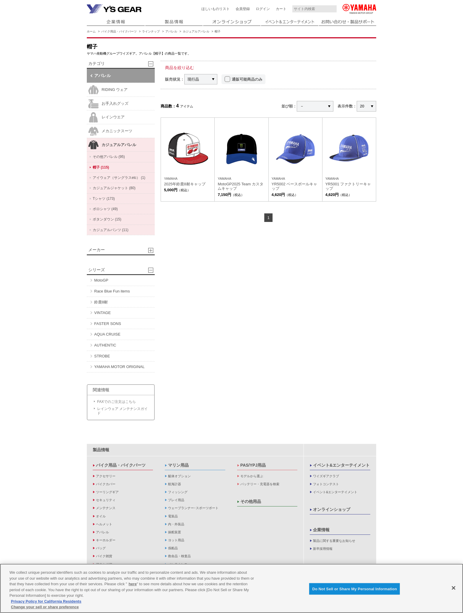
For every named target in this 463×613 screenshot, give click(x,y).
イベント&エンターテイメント (341, 465)
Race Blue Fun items (112, 291)
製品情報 (101, 449)
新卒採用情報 (322, 548)
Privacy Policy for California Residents (46, 602)
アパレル (171, 31)
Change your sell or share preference (45, 608)
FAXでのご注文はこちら (116, 402)
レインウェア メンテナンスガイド (122, 411)
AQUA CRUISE (107, 334)
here (132, 585)
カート (281, 9)
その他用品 (250, 501)
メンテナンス (105, 508)
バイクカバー (105, 484)
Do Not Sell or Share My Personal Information (354, 589)
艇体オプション (179, 476)
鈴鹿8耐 (101, 302)
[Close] (453, 588)
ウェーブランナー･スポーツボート (193, 508)
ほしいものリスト (215, 9)
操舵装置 (174, 532)
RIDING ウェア (108, 90)
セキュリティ (105, 500)
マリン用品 (178, 465)
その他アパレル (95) (109, 157)
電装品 (173, 516)
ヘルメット (104, 524)
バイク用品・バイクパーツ (119, 31)
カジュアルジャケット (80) (114, 188)
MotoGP (101, 280)
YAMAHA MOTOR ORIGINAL (119, 366)
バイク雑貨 (104, 556)
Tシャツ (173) (104, 199)
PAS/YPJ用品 (253, 465)
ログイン (263, 9)
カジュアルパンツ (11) (110, 230)
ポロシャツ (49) (105, 209)
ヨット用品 (176, 540)
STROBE (102, 356)
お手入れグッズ (108, 104)
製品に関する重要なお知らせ (334, 540)
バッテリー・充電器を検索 (259, 484)
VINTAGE (102, 312)
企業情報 (321, 529)
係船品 (173, 548)
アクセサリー (105, 476)
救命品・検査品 (179, 556)
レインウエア (106, 117)
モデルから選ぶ (251, 476)
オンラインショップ (331, 509)
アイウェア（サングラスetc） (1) (119, 178)
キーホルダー (105, 540)
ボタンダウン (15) (107, 219)
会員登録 (243, 9)
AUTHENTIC (105, 345)
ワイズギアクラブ (326, 476)
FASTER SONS (107, 323)
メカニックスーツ (110, 131)
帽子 (218, 31)
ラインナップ (151, 31)
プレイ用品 (176, 500)
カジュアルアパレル (196, 31)
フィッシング (178, 492)
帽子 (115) (101, 167)
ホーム (91, 31)
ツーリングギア (107, 492)
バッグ (101, 548)
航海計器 (174, 484)
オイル (101, 516)
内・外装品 (176, 524)
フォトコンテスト (326, 484)
